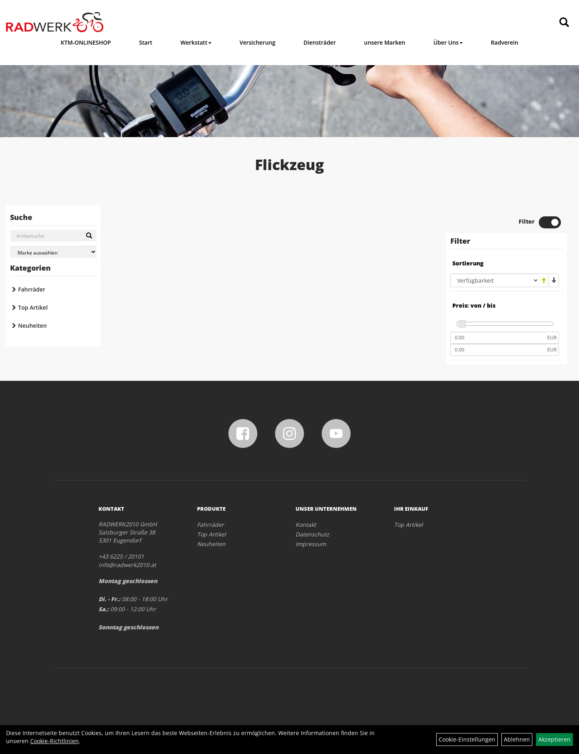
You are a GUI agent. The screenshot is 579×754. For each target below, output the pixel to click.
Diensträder (320, 42)
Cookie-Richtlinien (54, 741)
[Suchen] (89, 235)
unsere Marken (384, 42)
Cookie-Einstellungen (467, 739)
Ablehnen (517, 739)
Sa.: (104, 609)
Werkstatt (196, 42)
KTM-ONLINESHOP (86, 42)
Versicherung (257, 42)
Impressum (311, 544)
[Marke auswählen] (53, 252)
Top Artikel (33, 307)
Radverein (504, 42)
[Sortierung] (494, 280)
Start (145, 42)
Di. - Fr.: (109, 599)
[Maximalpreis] (497, 350)
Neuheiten (32, 325)
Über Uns (448, 42)
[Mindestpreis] (497, 338)
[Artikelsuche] (564, 22)
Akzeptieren (554, 739)
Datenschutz (312, 534)
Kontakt (306, 524)
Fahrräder (31, 289)
